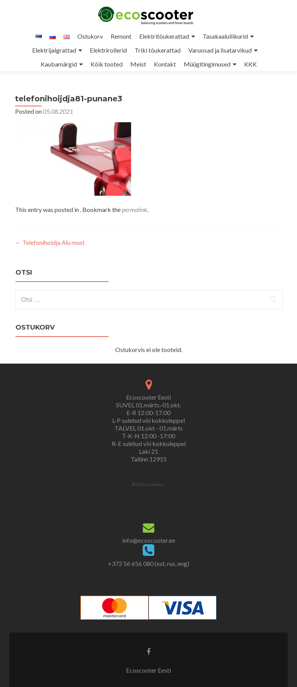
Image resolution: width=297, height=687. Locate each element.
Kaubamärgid (59, 64)
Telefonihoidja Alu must (50, 242)
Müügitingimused (207, 64)
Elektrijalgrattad (54, 50)
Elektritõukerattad (164, 36)
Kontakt (165, 64)
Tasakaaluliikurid (225, 36)
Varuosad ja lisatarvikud (220, 50)
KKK (250, 64)
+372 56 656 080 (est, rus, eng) (148, 563)
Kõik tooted (106, 64)
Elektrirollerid (108, 50)
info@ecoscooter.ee (148, 540)
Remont (121, 36)
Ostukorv (90, 36)
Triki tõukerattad (158, 50)
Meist (138, 64)
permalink (134, 209)
